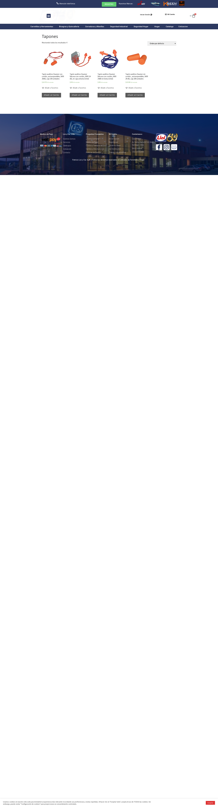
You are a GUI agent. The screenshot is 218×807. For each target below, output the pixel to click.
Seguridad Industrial (119, 26)
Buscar (62, 14)
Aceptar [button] (210, 803)
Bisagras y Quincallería (69, 26)
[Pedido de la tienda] (161, 43)
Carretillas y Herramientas (42, 26)
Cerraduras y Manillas (95, 26)
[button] (109, 4)
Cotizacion (183, 26)
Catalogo (170, 26)
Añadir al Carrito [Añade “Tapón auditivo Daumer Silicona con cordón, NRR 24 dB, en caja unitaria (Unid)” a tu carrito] (79, 95)
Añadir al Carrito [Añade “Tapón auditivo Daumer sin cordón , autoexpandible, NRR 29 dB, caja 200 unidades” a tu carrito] (135, 95)
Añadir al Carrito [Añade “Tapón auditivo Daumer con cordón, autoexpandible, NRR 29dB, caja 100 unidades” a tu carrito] (51, 95)
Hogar (157, 26)
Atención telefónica (67, 4)
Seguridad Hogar (142, 26)
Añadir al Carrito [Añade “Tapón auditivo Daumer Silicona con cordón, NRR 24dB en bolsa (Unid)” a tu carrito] (107, 95)
